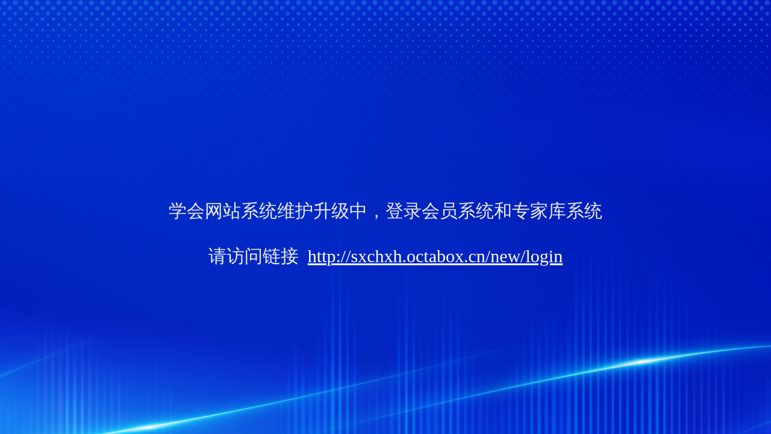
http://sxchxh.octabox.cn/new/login (435, 256)
